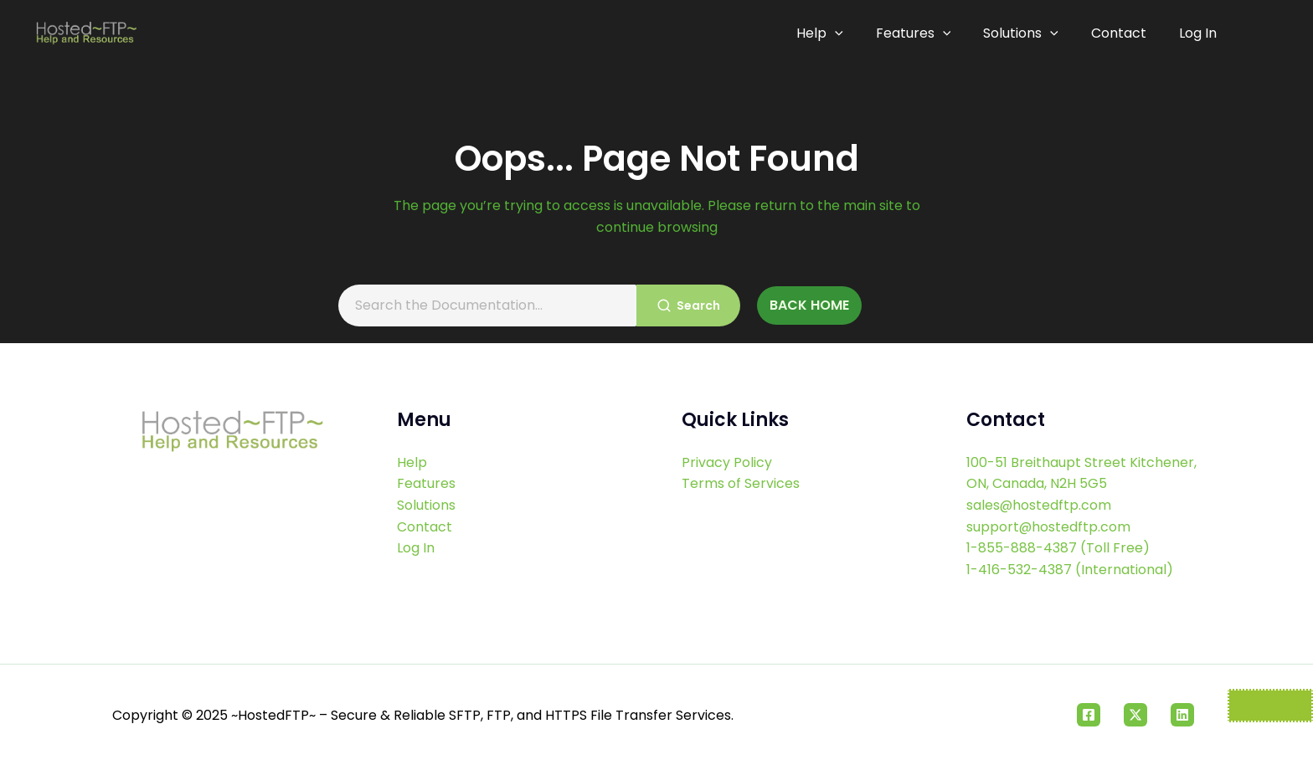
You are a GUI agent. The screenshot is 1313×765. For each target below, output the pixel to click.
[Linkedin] (1182, 714)
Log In (1198, 33)
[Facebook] (1088, 714)
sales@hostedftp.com (1039, 505)
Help (829, 33)
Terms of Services (741, 483)
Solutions (1025, 33)
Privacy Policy (727, 462)
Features (921, 33)
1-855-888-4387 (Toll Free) (1058, 547)
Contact (1121, 33)
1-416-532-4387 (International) (1069, 569)
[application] (845, 33)
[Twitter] (1135, 714)
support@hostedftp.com (1048, 527)
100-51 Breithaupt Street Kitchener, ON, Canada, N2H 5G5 (1081, 473)
